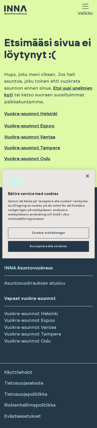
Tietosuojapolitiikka (25, 394)
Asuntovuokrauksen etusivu (34, 283)
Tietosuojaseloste (23, 383)
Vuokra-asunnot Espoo (29, 126)
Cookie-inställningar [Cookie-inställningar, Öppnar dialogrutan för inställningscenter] (48, 233)
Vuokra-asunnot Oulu (27, 159)
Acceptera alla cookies (48, 246)
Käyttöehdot (18, 372)
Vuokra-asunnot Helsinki (30, 114)
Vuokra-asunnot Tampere (32, 148)
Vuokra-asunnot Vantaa (29, 137)
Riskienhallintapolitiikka (30, 405)
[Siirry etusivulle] (15, 10)
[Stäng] (87, 176)
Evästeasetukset (22, 416)
